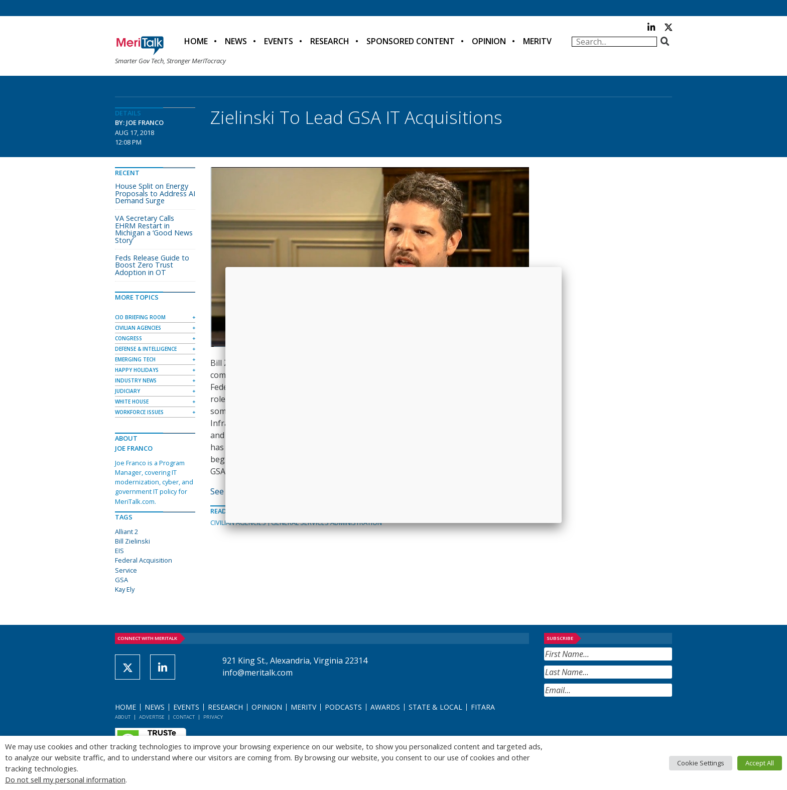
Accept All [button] (759, 762)
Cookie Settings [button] (700, 762)
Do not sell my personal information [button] (65, 779)
